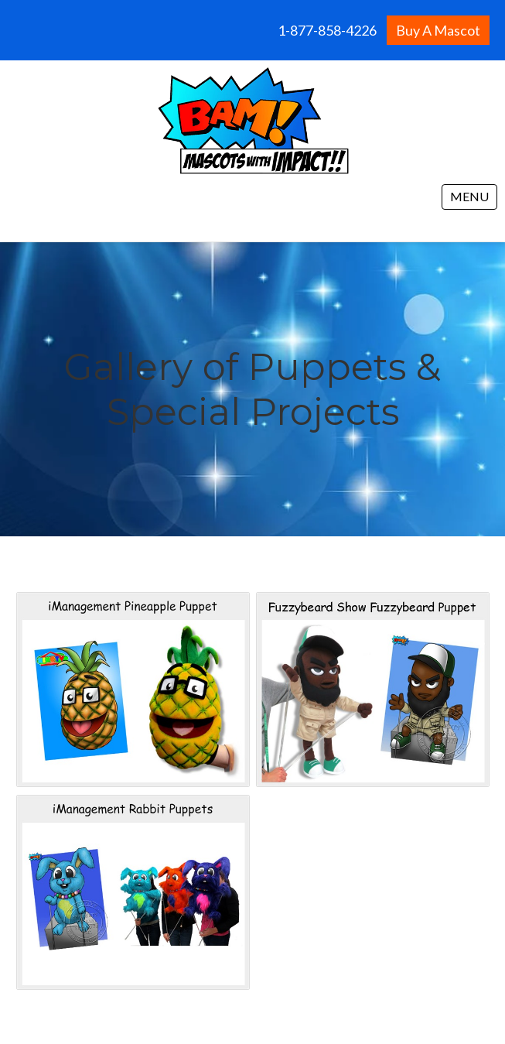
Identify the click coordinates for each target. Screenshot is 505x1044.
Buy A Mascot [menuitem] (438, 30)
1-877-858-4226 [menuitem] (327, 30)
